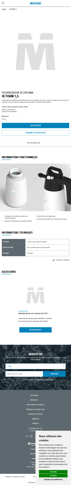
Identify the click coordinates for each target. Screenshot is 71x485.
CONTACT (35, 423)
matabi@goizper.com (35, 428)
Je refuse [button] (53, 475)
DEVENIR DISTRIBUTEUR (35, 409)
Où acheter (35, 125)
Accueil (4, 9)
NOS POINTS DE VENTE (35, 405)
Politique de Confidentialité (44, 379)
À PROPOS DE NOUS (35, 414)
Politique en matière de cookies (15, 477)
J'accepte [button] (53, 472)
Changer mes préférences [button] (53, 479)
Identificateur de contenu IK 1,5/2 (33, 313)
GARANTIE (35, 419)
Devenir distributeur (35, 133)
